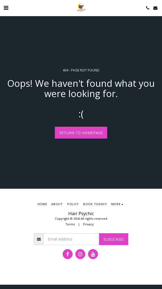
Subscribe (113, 239)
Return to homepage (81, 132)
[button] (6, 7)
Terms (70, 224)
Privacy (88, 224)
